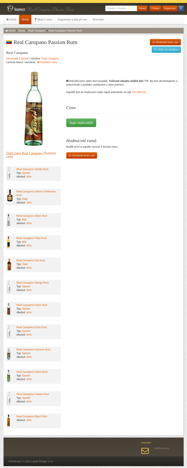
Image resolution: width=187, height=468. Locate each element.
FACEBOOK (139, 92)
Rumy (25, 19)
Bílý (24, 219)
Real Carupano (36, 30)
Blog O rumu (43, 19)
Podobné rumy (47, 62)
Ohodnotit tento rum (165, 42)
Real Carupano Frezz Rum (32, 304)
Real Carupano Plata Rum (32, 238)
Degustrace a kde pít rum (72, 19)
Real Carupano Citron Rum (32, 371)
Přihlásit (155, 8)
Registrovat (169, 8)
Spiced (24, 58)
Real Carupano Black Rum (32, 416)
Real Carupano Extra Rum (32, 327)
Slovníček (98, 19)
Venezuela (12, 58)
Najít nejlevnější (81, 123)
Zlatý (25, 198)
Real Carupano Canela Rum (33, 394)
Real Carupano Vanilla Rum (33, 169)
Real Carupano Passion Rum (65, 30)
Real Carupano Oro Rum (31, 260)
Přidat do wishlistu (166, 49)
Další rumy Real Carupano (24, 153)
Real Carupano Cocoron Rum (34, 349)
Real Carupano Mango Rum (33, 282)
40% (29, 176)
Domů (11, 19)
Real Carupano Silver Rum (32, 215)
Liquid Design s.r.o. (42, 461)
